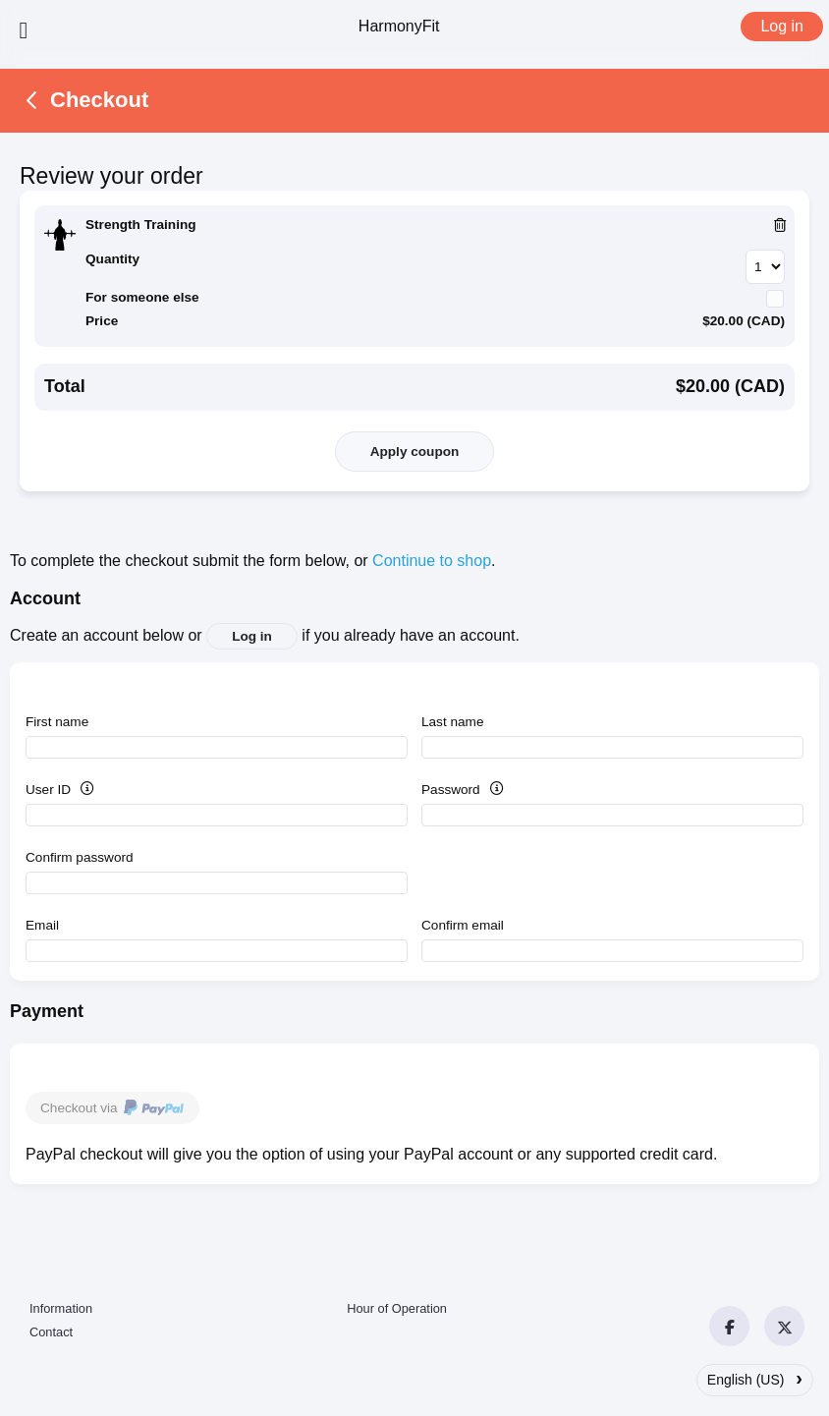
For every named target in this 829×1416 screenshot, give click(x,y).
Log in (781, 26)
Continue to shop (431, 560)
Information (60, 1308)
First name (57, 721)
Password (482, 789)
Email (42, 925)
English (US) (754, 1377)
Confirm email (462, 925)
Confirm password (80, 857)
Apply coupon (415, 451)
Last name (452, 721)
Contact (51, 1332)
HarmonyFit (399, 26)
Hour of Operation (397, 1308)
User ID (80, 789)
